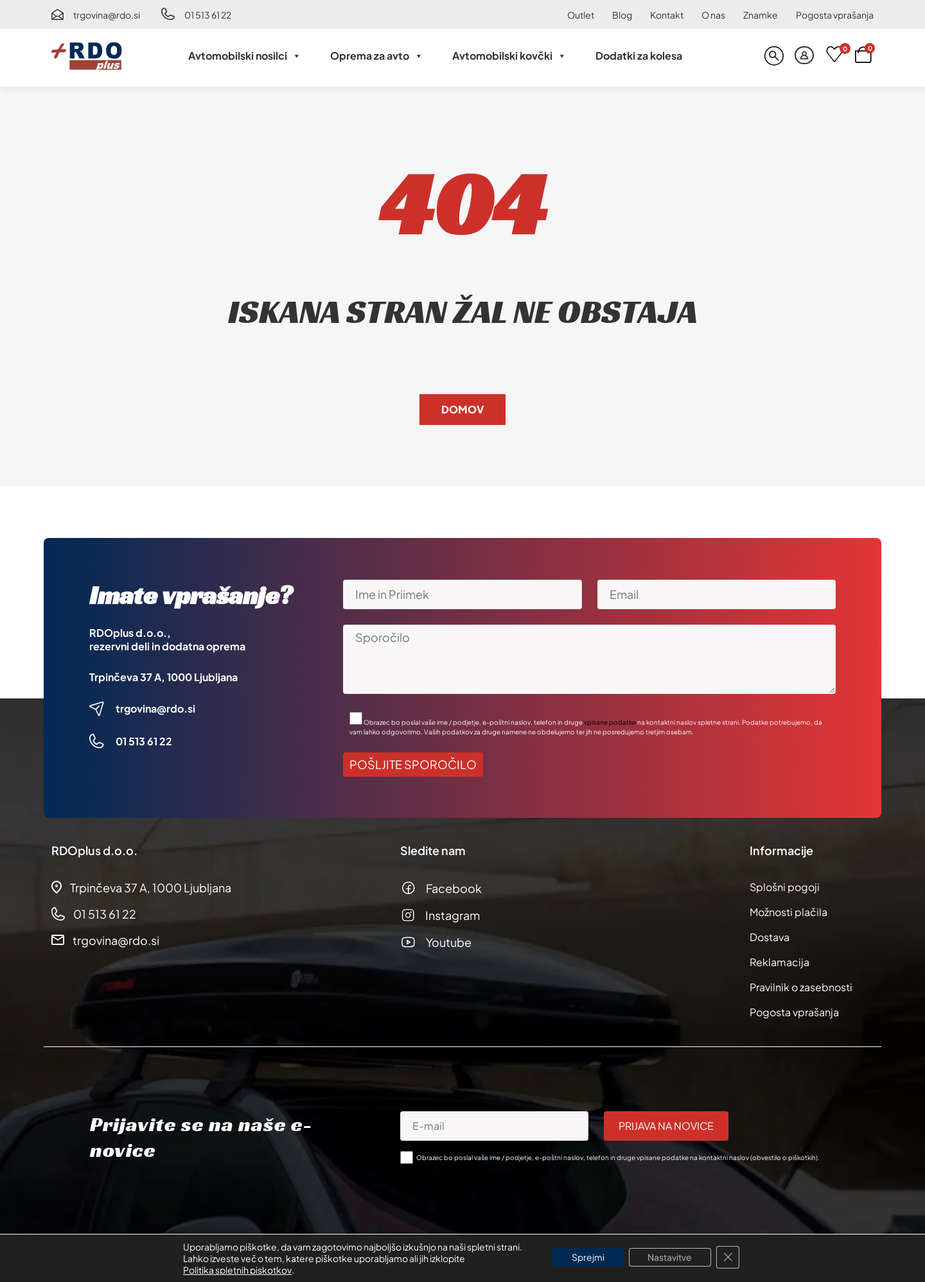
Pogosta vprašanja (835, 15)
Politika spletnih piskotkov (236, 1270)
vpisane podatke (610, 722)
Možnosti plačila (788, 912)
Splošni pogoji (785, 887)
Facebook (454, 888)
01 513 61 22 (207, 15)
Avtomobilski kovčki (509, 56)
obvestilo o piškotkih (784, 1157)
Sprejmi (588, 1257)
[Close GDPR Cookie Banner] (728, 1257)
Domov (462, 409)
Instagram (452, 915)
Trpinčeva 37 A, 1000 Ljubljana (163, 677)
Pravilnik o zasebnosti (801, 987)
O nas (713, 15)
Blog (622, 15)
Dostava (769, 937)
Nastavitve (670, 1257)
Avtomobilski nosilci (244, 56)
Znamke (760, 15)
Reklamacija (779, 962)
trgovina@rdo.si (106, 15)
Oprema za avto (376, 56)
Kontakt (666, 15)
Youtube (448, 942)
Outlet (580, 15)
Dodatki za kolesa (638, 55)
